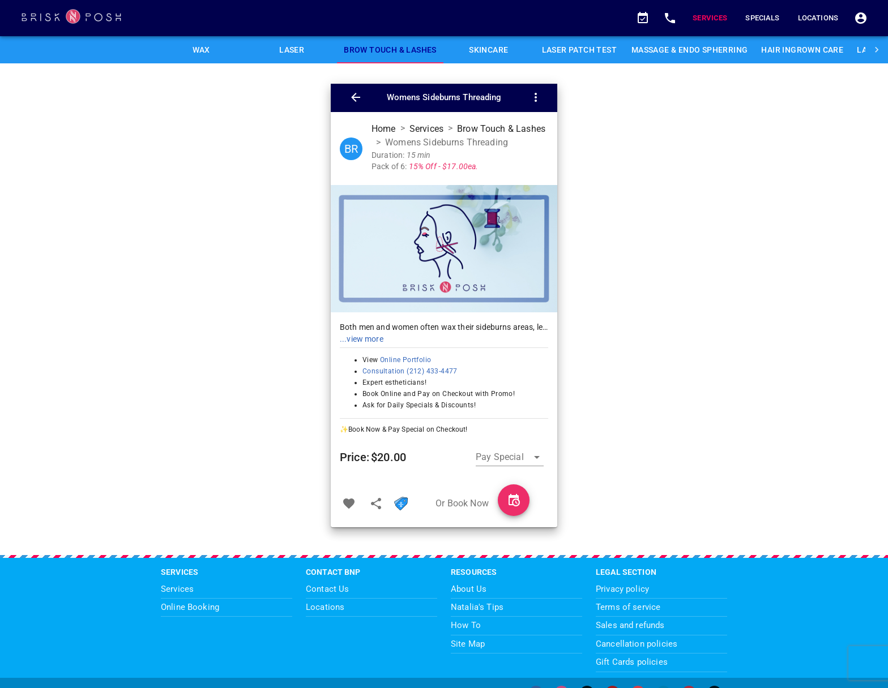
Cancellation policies (636, 644)
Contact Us (327, 589)
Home (384, 128)
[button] (642, 18)
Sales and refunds (630, 625)
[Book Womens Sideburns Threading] (514, 500)
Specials (762, 18)
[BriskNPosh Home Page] (321, 18)
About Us (468, 589)
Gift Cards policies (632, 662)
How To (466, 625)
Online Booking (190, 607)
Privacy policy (622, 589)
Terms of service (628, 607)
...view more (361, 338)
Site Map (468, 644)
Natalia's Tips (477, 607)
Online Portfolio (405, 360)
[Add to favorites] (348, 503)
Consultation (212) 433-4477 (410, 371)
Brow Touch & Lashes (501, 128)
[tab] (201, 49)
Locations (818, 18)
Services (710, 18)
